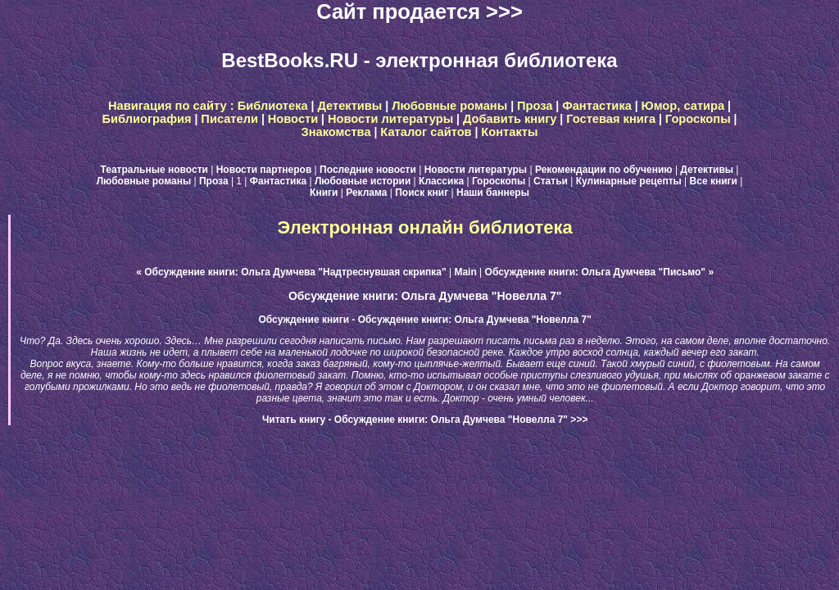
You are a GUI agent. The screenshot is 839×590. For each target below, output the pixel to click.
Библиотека (273, 105)
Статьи (550, 181)
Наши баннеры (492, 192)
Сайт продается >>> (419, 11)
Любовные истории (362, 181)
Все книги (713, 181)
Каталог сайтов (425, 131)
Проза (535, 105)
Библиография (147, 118)
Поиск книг (421, 192)
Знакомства (336, 131)
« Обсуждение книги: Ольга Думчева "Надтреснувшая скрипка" (291, 272)
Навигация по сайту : (173, 105)
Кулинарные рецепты (629, 181)
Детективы (349, 105)
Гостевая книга (610, 118)
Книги (324, 192)
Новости (293, 118)
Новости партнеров (264, 169)
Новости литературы (390, 118)
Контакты (509, 131)
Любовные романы (449, 105)
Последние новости (368, 169)
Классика (441, 181)
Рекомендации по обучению (604, 169)
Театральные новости (154, 169)
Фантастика (597, 105)
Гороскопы (698, 118)
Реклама (366, 192)
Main (465, 272)
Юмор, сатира (683, 105)
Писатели (229, 118)
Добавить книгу (510, 118)
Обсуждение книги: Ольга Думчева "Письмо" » (599, 272)
